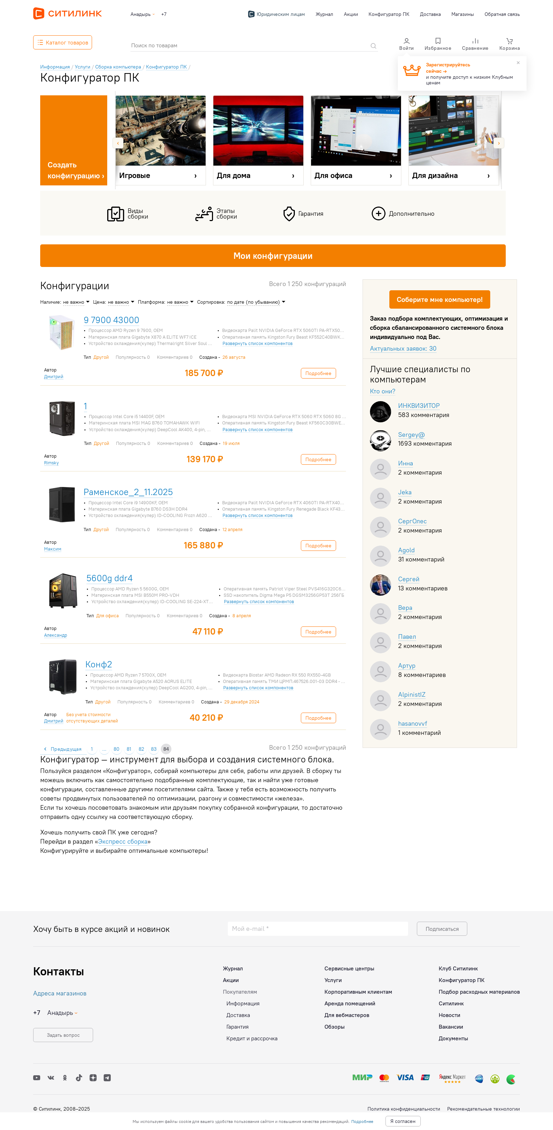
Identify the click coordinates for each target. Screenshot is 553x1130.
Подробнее (362, 1121)
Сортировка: (211, 302)
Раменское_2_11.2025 (128, 492)
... (104, 749)
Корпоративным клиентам (358, 991)
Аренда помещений (349, 1003)
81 (129, 749)
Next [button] (498, 142)
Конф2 (98, 664)
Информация (243, 1003)
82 (141, 749)
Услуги (333, 979)
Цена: (99, 302)
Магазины (462, 14)
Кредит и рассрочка (252, 1038)
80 (117, 749)
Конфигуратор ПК (389, 14)
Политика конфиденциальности (403, 1109)
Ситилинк (451, 1003)
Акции (351, 14)
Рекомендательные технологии (483, 1109)
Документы (453, 1038)
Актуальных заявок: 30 (403, 348)
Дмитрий (53, 376)
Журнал (324, 14)
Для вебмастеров (346, 1014)
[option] (160, 143)
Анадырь (140, 14)
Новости (449, 1014)
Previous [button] (118, 142)
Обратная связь (502, 14)
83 (154, 749)
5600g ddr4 (109, 578)
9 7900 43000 (111, 320)
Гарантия (237, 1026)
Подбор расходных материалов (479, 991)
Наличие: (50, 302)
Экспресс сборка (122, 841)
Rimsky (51, 462)
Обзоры (334, 1026)
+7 (163, 14)
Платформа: (151, 302)
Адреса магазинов (59, 993)
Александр (55, 635)
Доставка (430, 14)
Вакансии (451, 1026)
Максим (52, 549)
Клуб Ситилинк (458, 968)
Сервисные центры (349, 968)
